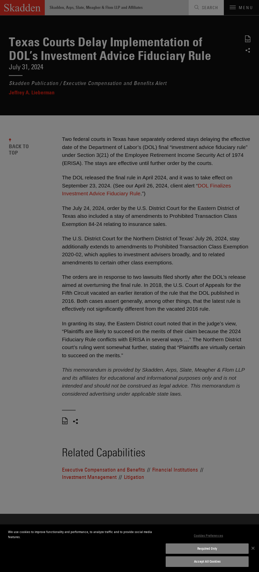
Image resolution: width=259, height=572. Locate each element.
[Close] (252, 548)
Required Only (207, 548)
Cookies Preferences (208, 536)
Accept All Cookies (207, 561)
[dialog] (129, 548)
